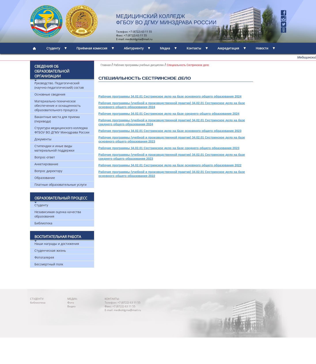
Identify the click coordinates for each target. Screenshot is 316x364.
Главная (106, 65)
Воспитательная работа (57, 236)
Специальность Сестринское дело (188, 65)
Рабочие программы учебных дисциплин (139, 65)
